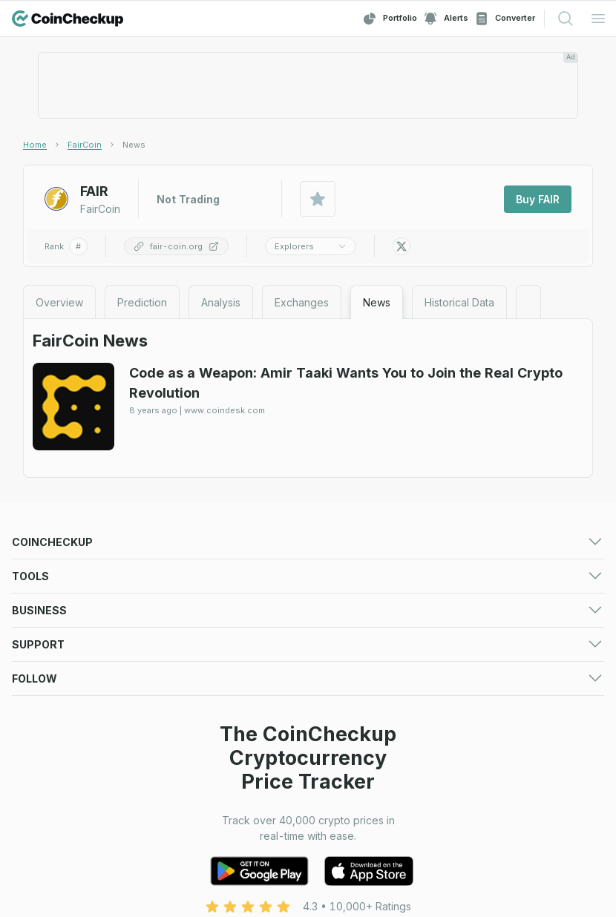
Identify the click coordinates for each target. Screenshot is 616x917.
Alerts (445, 18)
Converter (504, 18)
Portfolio (389, 18)
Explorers (311, 246)
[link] (133, 144)
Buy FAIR (538, 199)
